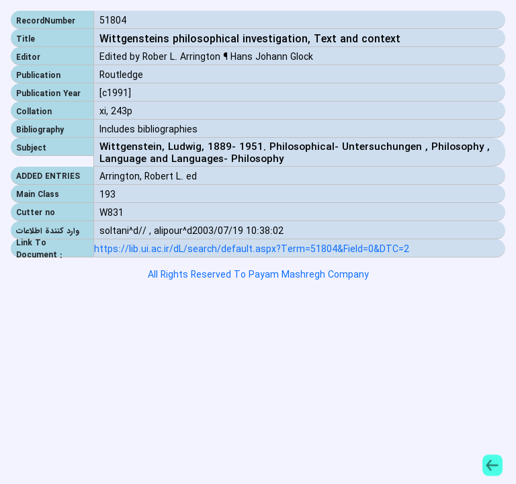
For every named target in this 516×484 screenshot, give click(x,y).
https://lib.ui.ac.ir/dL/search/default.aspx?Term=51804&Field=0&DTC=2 (251, 250)
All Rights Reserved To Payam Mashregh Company (258, 275)
